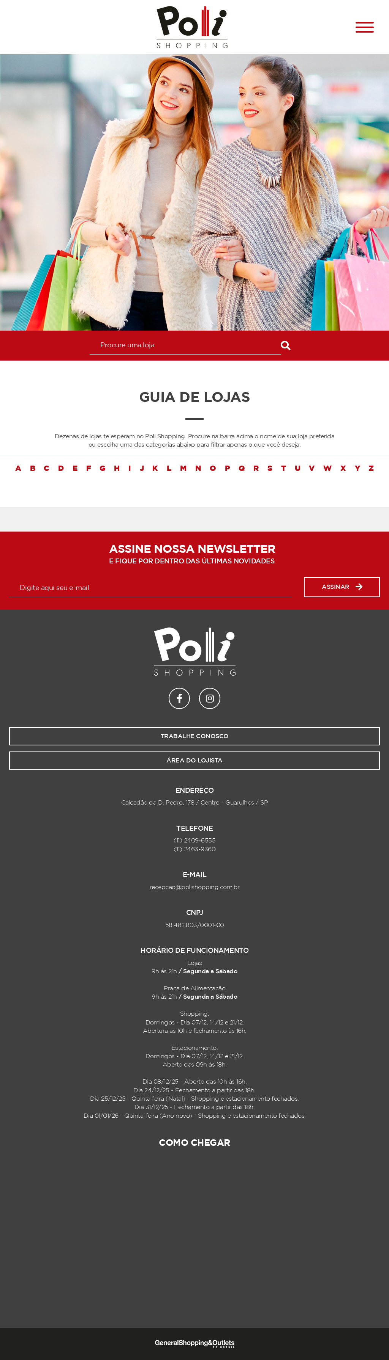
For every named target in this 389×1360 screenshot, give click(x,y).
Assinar (342, 587)
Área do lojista (194, 761)
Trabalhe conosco (195, 736)
